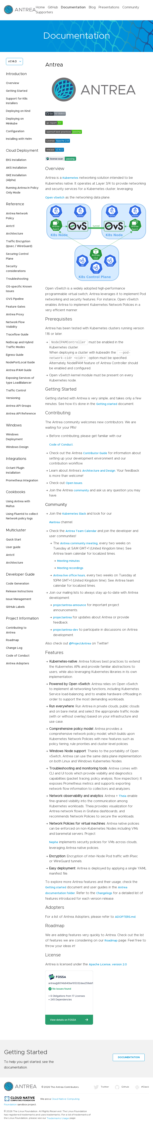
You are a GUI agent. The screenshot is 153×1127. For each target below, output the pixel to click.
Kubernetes (70, 178)
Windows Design (17, 447)
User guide (13, 547)
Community (130, 7)
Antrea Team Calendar (81, 531)
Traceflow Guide (17, 334)
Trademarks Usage (58, 1118)
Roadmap (12, 640)
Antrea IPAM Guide (18, 370)
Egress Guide (15, 355)
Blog (92, 7)
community (81, 490)
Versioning (13, 398)
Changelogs (104, 893)
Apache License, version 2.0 (108, 964)
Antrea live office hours (69, 575)
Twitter (101, 1087)
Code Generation (17, 583)
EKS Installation (16, 160)
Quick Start (13, 539)
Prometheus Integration (22, 480)
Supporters (44, 12)
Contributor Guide (95, 453)
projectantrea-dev (65, 630)
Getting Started (16, 91)
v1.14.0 (12, 61)
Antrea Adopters (17, 663)
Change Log (14, 648)
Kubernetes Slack (74, 513)
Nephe (53, 842)
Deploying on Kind (18, 111)
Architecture (14, 233)
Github (122, 1087)
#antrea (54, 522)
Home (40, 7)
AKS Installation (16, 167)
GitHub (53, 7)
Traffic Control (16, 390)
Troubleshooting (17, 279)
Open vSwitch (54, 197)
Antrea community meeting (79, 543)
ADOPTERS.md (125, 917)
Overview (12, 83)
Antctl (10, 226)
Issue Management (18, 599)
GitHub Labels (15, 607)
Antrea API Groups (18, 406)
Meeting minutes (68, 561)
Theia (122, 796)
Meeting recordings (70, 568)
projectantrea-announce (69, 605)
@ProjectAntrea (80, 643)
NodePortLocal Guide (20, 362)
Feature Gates (15, 306)
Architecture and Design (98, 470)
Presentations (109, 7)
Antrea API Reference (21, 413)
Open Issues (74, 483)
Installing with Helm (19, 139)
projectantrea (62, 617)
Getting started (106, 404)
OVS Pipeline (15, 299)
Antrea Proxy (15, 314)
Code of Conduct (17, 655)
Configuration (15, 131)
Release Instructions (19, 591)
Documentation (73, 7)
